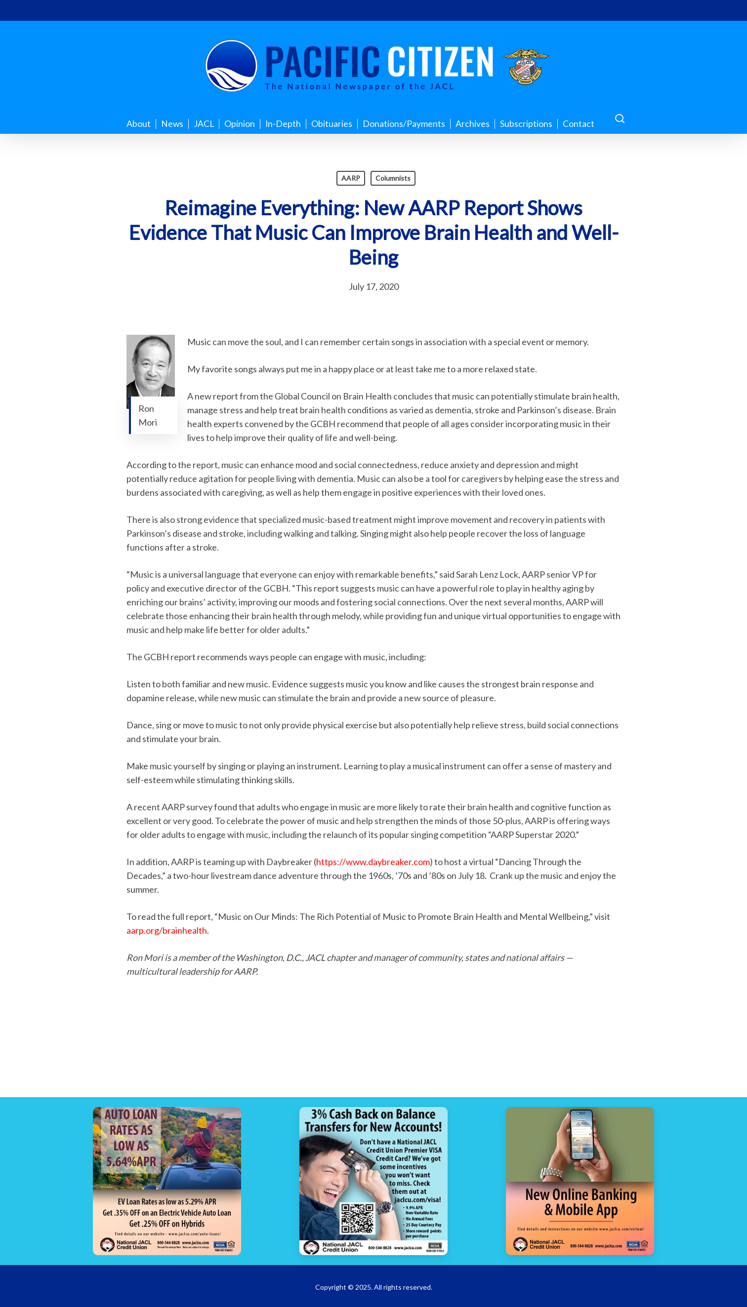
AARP (350, 178)
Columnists (393, 178)
